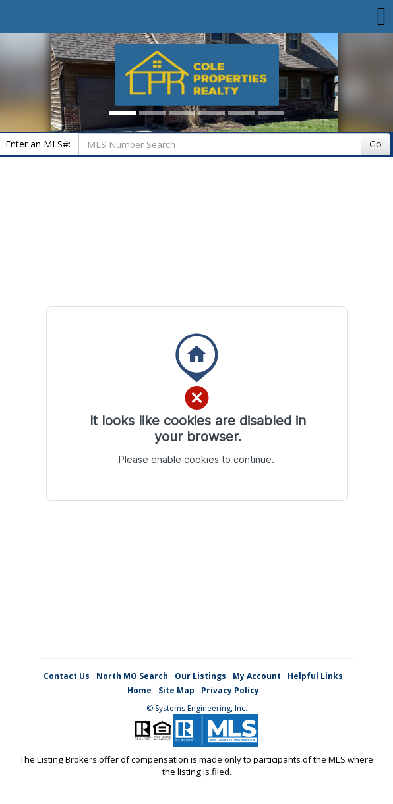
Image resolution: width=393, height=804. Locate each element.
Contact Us (67, 676)
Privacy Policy (230, 690)
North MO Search (132, 676)
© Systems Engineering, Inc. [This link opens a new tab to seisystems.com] (196, 708)
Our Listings (200, 676)
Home (139, 690)
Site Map (176, 690)
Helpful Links (315, 676)
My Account (257, 676)
